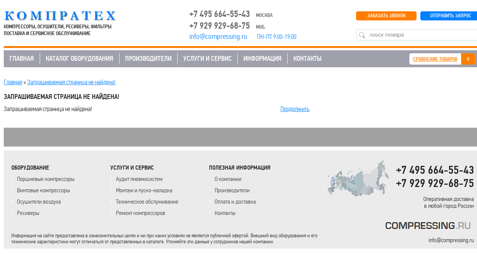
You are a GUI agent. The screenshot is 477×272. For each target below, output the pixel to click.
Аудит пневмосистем (139, 178)
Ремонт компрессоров (140, 212)
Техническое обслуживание (147, 201)
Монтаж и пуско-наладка (144, 190)
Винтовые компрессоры (43, 190)
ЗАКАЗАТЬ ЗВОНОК (386, 15)
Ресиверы (28, 212)
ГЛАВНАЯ (21, 58)
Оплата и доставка (235, 201)
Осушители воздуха (39, 201)
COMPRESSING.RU (67, 16)
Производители (232, 190)
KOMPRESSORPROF (429, 227)
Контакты (225, 212)
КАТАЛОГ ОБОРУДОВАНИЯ (79, 58)
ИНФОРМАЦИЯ (262, 58)
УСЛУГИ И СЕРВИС (207, 58)
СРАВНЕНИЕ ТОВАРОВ (435, 59)
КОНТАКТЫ (307, 58)
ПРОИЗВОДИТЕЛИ (148, 58)
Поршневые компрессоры (45, 178)
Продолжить (295, 109)
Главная (13, 82)
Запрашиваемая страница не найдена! (71, 82)
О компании (228, 178)
